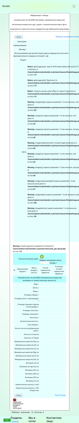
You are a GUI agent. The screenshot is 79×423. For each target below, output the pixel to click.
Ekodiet (9, 6)
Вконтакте (33, 404)
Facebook (33, 406)
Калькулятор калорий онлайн (17, 408)
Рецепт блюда (60, 374)
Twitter (32, 407)
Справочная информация (17, 412)
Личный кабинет (15, 403)
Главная (15, 400)
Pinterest (33, 409)
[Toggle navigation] (74, 6)
